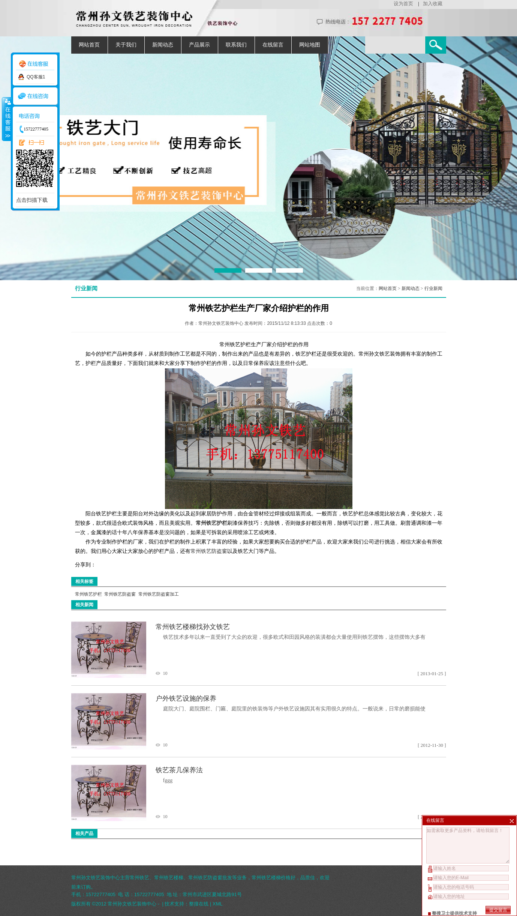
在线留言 (272, 45)
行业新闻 (433, 288)
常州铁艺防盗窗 (208, 551)
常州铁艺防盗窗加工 (158, 594)
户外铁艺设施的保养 (186, 698)
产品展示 (199, 45)
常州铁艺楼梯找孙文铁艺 (193, 627)
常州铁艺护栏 (88, 594)
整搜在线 (198, 904)
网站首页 (89, 45)
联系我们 (236, 45)
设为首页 (403, 3)
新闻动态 (162, 45)
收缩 (6, 119)
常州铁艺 (139, 877)
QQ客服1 (36, 77)
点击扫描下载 (32, 200)
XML (218, 904)
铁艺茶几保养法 (179, 770)
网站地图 (309, 45)
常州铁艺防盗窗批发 (210, 877)
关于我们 (125, 45)
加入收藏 (432, 3)
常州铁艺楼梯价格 (271, 877)
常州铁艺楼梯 (168, 877)
